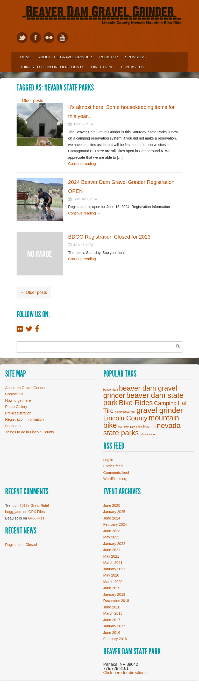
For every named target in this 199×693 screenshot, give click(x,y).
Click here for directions (125, 672)
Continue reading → (84, 164)
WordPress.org (115, 479)
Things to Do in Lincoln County (52, 67)
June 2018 (111, 607)
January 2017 (114, 626)
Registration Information (24, 419)
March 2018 (113, 613)
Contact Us (132, 67)
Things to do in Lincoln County (29, 432)
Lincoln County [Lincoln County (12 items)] (125, 418)
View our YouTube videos (62, 37)
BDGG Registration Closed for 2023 (109, 237)
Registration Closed (21, 545)
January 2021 (114, 569)
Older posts (30, 100)
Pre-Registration (18, 413)
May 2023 (111, 537)
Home (25, 57)
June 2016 (111, 632)
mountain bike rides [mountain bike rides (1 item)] (130, 426)
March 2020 (113, 582)
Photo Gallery (16, 407)
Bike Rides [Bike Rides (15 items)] (136, 403)
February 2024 (115, 524)
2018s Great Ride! (34, 505)
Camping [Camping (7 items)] (165, 403)
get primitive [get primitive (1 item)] (122, 411)
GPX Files (37, 512)
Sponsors (135, 57)
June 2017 (111, 620)
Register (108, 57)
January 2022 (114, 544)
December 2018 (116, 601)
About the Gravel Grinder (65, 57)
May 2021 (111, 556)
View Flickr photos (49, 37)
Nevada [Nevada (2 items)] (149, 427)
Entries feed (113, 466)
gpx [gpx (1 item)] (133, 411)
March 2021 (113, 562)
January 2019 (114, 594)
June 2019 (111, 588)
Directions (102, 67)
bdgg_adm (13, 512)
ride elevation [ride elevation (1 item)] (148, 434)
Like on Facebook (35, 37)
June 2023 (111, 531)
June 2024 (111, 518)
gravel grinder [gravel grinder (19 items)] (160, 410)
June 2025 (111, 505)
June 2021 (111, 550)
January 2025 (114, 512)
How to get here (18, 400)
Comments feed (116, 472)
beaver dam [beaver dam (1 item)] (110, 389)
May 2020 (111, 575)
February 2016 (115, 639)
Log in (108, 460)
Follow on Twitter (22, 37)
